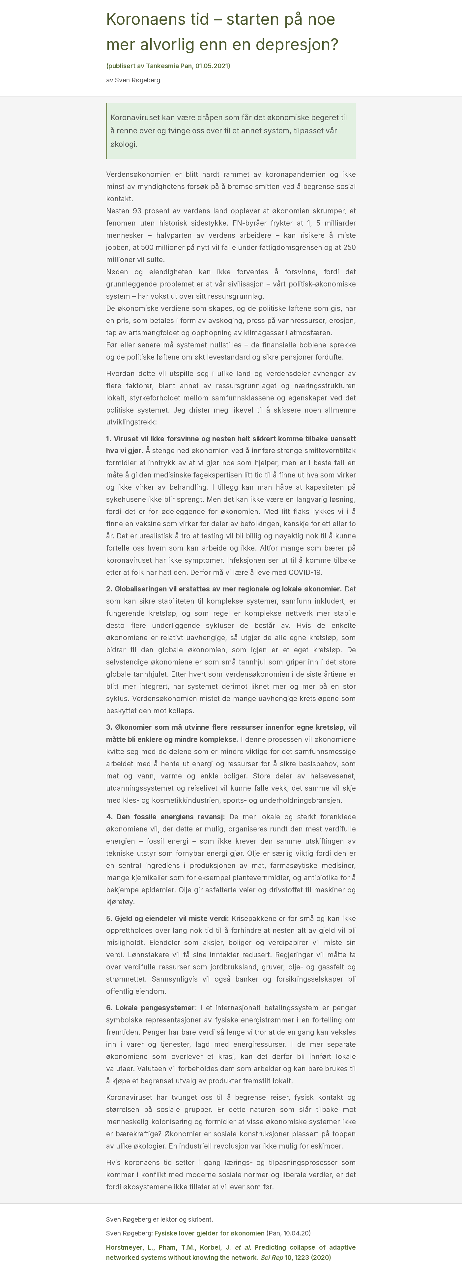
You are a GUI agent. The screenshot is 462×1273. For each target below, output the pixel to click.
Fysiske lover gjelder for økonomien (210, 1233)
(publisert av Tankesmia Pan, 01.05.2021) (168, 66)
